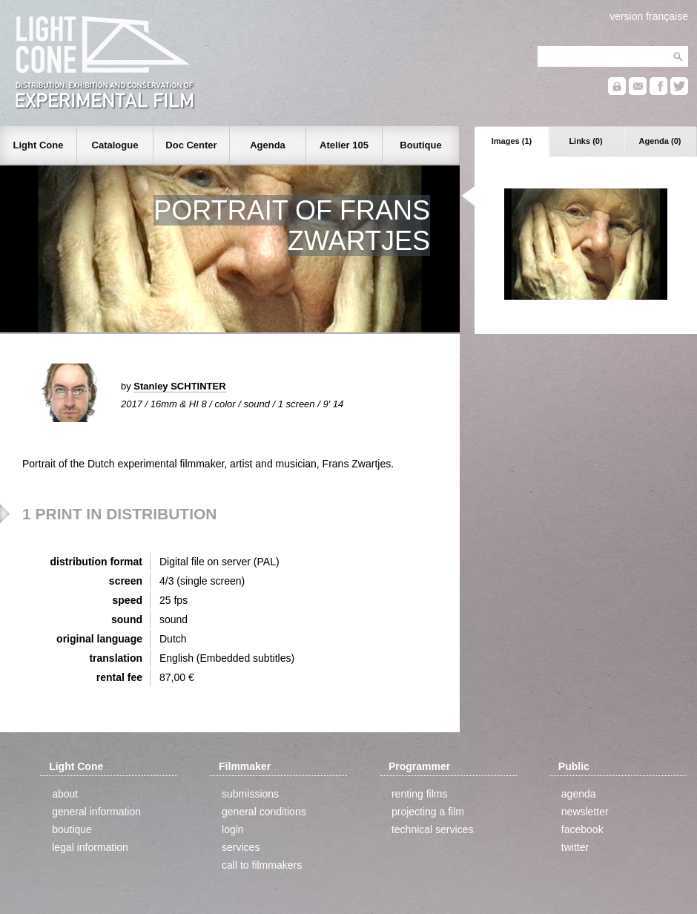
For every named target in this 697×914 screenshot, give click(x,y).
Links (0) (585, 141)
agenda (578, 794)
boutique (72, 829)
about (65, 794)
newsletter (585, 812)
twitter (575, 847)
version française (649, 16)
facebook (582, 829)
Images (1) (512, 141)
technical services (433, 829)
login (233, 829)
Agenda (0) (660, 141)
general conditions (264, 812)
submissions (250, 794)
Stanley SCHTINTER (179, 386)
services (241, 847)
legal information (90, 847)
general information (96, 812)
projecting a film (428, 812)
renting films (419, 794)
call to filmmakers (262, 865)
